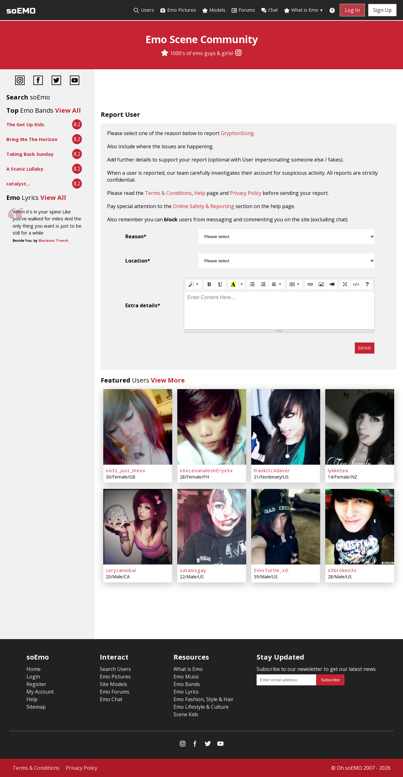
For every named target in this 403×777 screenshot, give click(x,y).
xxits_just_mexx (125, 470)
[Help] (367, 285)
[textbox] (279, 310)
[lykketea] (359, 427)
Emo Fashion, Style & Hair (203, 699)
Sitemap (36, 706)
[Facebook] (38, 81)
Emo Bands (186, 684)
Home (33, 669)
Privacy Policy (245, 193)
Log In (352, 10)
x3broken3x (342, 570)
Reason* (135, 236)
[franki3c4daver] (285, 427)
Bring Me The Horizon (31, 139)
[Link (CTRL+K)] (310, 285)
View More (168, 380)
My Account (40, 691)
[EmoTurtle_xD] (285, 526)
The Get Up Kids (25, 124)
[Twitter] (56, 81)
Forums (243, 10)
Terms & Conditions (168, 193)
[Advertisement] (249, 91)
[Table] (295, 285)
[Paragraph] (277, 285)
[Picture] (321, 285)
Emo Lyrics (186, 691)
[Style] (194, 285)
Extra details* (142, 305)
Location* (137, 260)
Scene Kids (185, 714)
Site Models (113, 684)
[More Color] (242, 285)
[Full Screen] (345, 285)
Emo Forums (114, 691)
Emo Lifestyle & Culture (201, 706)
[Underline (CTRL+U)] (220, 285)
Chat (269, 10)
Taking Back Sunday (30, 154)
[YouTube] (74, 81)
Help (199, 193)
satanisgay (193, 570)
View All (68, 110)
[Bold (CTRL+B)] (209, 285)
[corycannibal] (137, 526)
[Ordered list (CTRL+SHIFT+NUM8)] (263, 285)
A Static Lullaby (24, 169)
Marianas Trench (53, 240)
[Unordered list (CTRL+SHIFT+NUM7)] (252, 285)
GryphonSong (237, 133)
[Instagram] (238, 53)
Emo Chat (111, 699)
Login (33, 676)
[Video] (332, 285)
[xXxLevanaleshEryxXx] (211, 427)
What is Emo (303, 10)
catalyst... (18, 183)
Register (36, 684)
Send (364, 348)
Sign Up (382, 10)
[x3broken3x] (359, 526)
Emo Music (186, 676)
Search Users (115, 669)
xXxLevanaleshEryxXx (206, 470)
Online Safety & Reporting (203, 206)
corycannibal (121, 570)
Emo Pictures (178, 10)
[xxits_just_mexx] (137, 427)
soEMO (21, 11)
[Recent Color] (233, 285)
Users (143, 10)
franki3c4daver (272, 470)
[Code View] (356, 285)
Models (213, 10)
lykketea (338, 470)
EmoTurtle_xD (271, 570)
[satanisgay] (211, 526)
